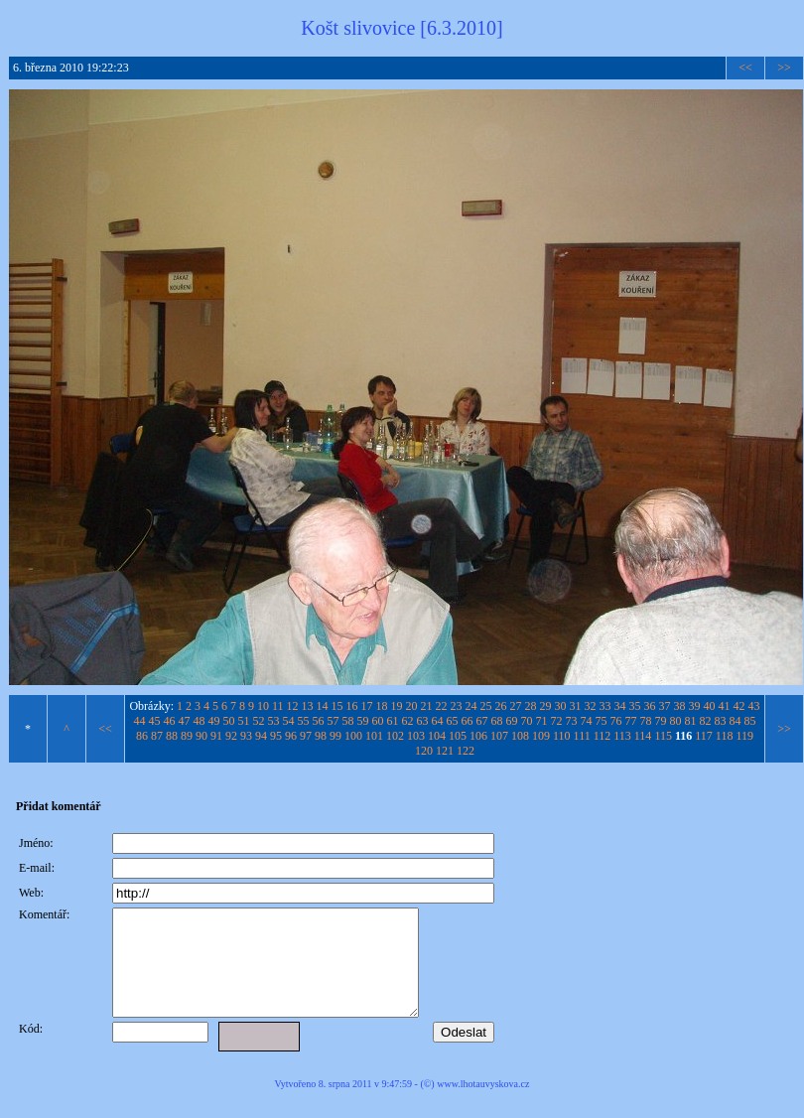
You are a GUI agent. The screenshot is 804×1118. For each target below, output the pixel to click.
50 (229, 721)
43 (754, 706)
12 (293, 706)
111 (582, 736)
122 (465, 751)
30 (561, 706)
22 (442, 706)
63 (423, 721)
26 (501, 706)
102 (395, 736)
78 (646, 721)
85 (750, 721)
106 (478, 736)
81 (691, 721)
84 (735, 721)
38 (680, 706)
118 (725, 736)
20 (412, 706)
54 (289, 721)
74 (587, 721)
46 (170, 721)
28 (531, 706)
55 (304, 721)
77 (631, 721)
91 (216, 736)
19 (397, 706)
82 (706, 721)
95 (276, 736)
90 (201, 736)
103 (416, 736)
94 (261, 736)
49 (214, 721)
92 (231, 736)
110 (562, 736)
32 (591, 706)
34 (620, 706)
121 (445, 751)
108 (520, 736)
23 (457, 706)
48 (199, 721)
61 (393, 721)
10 (263, 706)
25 (486, 706)
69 (512, 721)
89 (187, 736)
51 (244, 721)
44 (140, 721)
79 (661, 721)
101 (374, 736)
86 (142, 736)
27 (516, 706)
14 (323, 706)
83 (721, 721)
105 (458, 736)
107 (499, 736)
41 (725, 706)
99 (335, 736)
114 (643, 736)
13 (308, 706)
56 (319, 721)
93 (246, 736)
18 (382, 706)
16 (352, 706)
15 (337, 706)
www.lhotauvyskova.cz (483, 1104)
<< (745, 67)
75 (601, 721)
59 (363, 721)
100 (353, 736)
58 (348, 721)
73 (572, 721)
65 (453, 721)
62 (408, 721)
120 (424, 751)
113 (622, 736)
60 (378, 721)
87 (157, 736)
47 (185, 721)
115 (663, 736)
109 (541, 736)
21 (427, 706)
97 (306, 736)
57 (333, 721)
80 (676, 721)
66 (467, 721)
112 (602, 736)
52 (259, 721)
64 (438, 721)
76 (616, 721)
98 (321, 736)
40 (710, 706)
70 (527, 721)
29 (546, 706)
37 (665, 706)
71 (542, 721)
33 (605, 706)
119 (744, 736)
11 (278, 706)
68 (497, 721)
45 (155, 721)
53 (274, 721)
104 (437, 736)
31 (576, 706)
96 (291, 736)
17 (367, 706)
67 (482, 721)
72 (557, 721)
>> (784, 67)
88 (172, 736)
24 (471, 706)
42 (739, 706)
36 (650, 706)
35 (635, 706)
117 (704, 736)
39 (695, 706)
